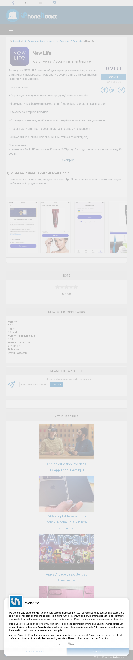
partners (30, 612)
